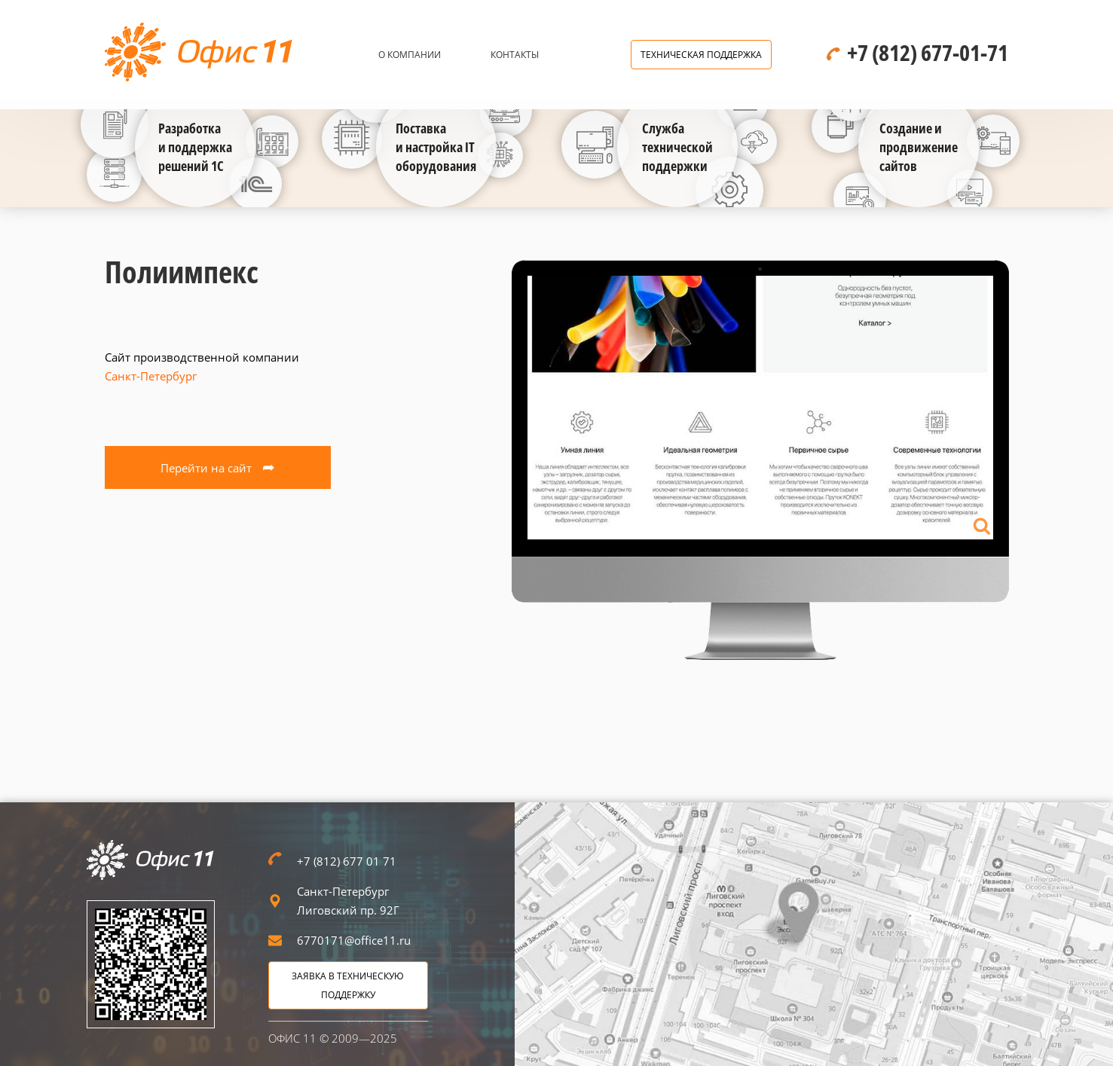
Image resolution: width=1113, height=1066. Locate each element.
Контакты (515, 54)
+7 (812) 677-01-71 (927, 52)
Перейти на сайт (218, 467)
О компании (409, 54)
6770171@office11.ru (354, 940)
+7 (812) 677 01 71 (346, 861)
